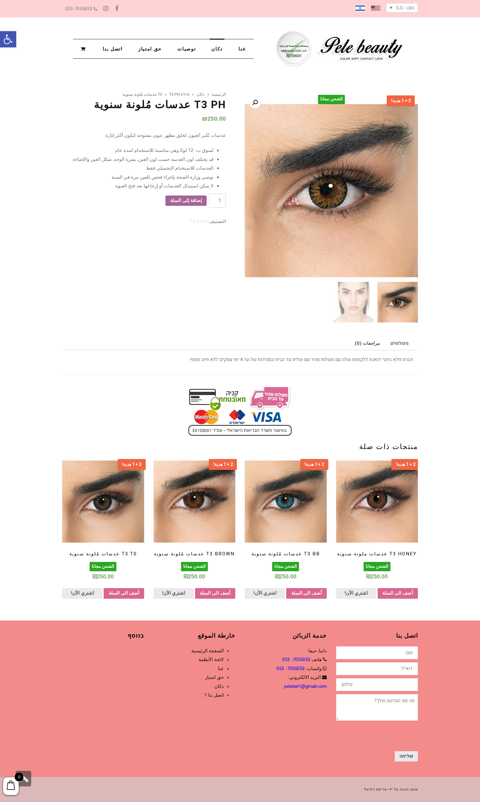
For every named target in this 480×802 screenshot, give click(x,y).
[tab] (399, 343)
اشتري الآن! (356, 593)
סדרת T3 (198, 221)
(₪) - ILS (405, 7)
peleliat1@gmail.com (305, 686)
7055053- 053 (296, 659)
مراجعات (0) (367, 343)
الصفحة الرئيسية (207, 650)
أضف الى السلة (397, 593)
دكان (219, 686)
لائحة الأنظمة (211, 659)
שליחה (406, 756)
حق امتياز (214, 677)
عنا (221, 668)
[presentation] (370, 736)
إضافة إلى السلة (186, 200)
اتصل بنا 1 (214, 695)
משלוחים (399, 343)
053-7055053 (81, 8)
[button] (8, 39)
